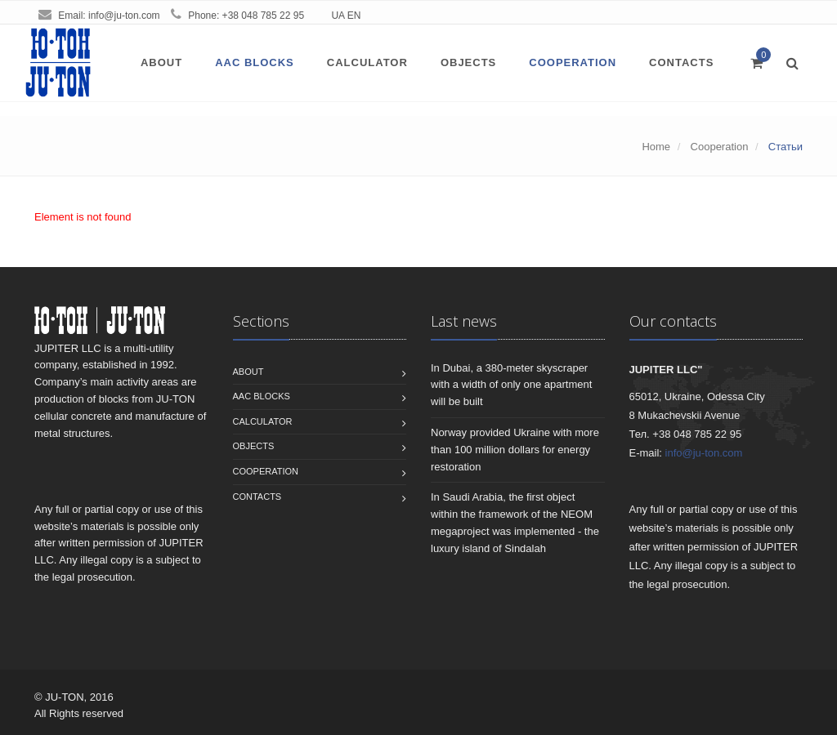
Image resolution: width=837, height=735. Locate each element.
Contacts (681, 62)
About (161, 62)
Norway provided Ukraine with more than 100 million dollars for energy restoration (515, 449)
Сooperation (572, 62)
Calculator (367, 62)
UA (337, 15)
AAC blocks (254, 62)
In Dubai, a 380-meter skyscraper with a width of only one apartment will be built (511, 385)
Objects (468, 62)
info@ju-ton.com (124, 15)
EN (354, 15)
